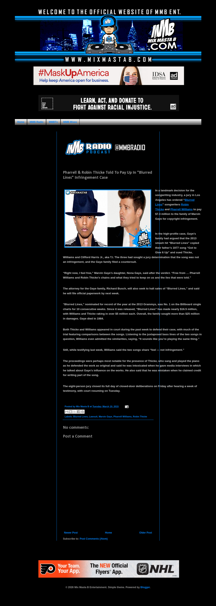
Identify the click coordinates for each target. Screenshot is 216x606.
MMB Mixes (70, 122)
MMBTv (53, 122)
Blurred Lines (80, 416)
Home (20, 122)
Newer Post (71, 532)
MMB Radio (36, 122)
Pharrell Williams (181, 209)
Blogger (145, 587)
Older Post (145, 532)
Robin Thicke (140, 416)
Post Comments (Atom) (94, 538)
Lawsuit (93, 416)
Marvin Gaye (105, 416)
